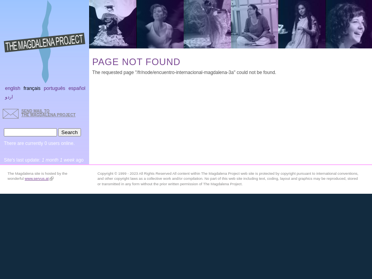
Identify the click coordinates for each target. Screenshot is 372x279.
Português (54, 88)
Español (77, 88)
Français (32, 88)
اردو (9, 97)
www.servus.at (39, 178)
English (13, 88)
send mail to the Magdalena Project (48, 113)
